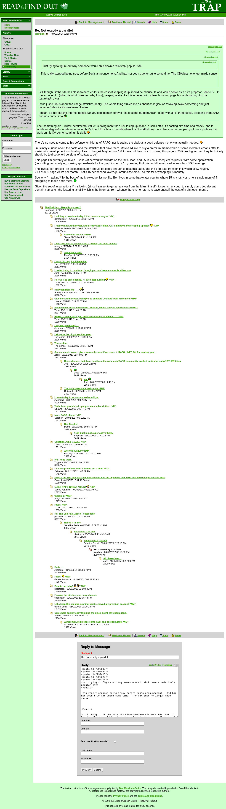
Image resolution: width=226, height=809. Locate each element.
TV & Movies (10, 58)
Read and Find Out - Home (53, 6)
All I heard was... (112, 558)
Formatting (167, 665)
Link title (85, 720)
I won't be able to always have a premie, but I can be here (85, 243)
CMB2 (7, 42)
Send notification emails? (95, 741)
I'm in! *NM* (60, 504)
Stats (165, 22)
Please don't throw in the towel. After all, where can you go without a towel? (96, 307)
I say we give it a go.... (66, 325)
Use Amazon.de (12, 198)
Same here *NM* (73, 252)
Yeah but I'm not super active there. (93, 433)
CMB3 (7, 45)
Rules (178, 22)
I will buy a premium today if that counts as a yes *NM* (84, 216)
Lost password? (11, 167)
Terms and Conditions (150, 796)
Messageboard (11, 28)
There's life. (60, 343)
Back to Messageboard (91, 22)
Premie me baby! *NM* (70, 586)
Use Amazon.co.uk (13, 195)
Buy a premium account (16, 181)
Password (7, 148)
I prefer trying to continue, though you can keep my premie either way (92, 270)
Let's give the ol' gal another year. (72, 334)
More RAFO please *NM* (67, 415)
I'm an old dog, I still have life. (70, 261)
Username (7, 140)
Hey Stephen (71, 424)
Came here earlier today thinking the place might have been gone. (90, 613)
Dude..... (58, 567)
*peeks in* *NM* (62, 496)
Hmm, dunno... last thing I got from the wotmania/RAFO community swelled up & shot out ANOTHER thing (122, 361)
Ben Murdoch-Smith (130, 788)
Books (7, 52)
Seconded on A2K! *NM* (77, 234)
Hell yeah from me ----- (69, 289)
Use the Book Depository (17, 189)
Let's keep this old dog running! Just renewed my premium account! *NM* (94, 604)
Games (8, 61)
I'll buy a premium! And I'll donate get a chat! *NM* (81, 468)
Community (10, 66)
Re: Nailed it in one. (84, 531)
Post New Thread (121, 22)
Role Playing (10, 64)
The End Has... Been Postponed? (63, 207)
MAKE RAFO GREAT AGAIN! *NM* (74, 487)
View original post (215, 47)
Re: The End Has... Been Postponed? (74, 513)
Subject (86, 653)
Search (141, 22)
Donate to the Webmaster (17, 186)
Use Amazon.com (13, 192)
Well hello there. (63, 459)
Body (85, 665)
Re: (87, 379)
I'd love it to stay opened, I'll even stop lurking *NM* (84, 279)
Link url (85, 728)
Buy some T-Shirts (13, 183)
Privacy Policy (121, 796)
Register (7, 165)
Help (154, 22)
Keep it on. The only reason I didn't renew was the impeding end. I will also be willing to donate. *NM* (109, 477)
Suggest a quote (21, 128)
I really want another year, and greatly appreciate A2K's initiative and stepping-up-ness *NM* (106, 225)
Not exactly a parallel (95, 540)
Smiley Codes (155, 665)
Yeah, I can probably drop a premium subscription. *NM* (85, 406)
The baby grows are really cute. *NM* (84, 388)
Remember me (13, 156)
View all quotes (8, 128)
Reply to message (130, 199)
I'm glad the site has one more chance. (75, 595)
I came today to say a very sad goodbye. (76, 397)
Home (7, 25)
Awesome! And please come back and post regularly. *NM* (96, 621)
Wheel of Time (11, 55)
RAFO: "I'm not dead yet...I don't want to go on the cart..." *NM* (88, 316)
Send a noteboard (47, 33)
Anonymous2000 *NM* (76, 450)
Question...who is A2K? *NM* (70, 442)
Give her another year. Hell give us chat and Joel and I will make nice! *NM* (95, 298)
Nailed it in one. (72, 522)
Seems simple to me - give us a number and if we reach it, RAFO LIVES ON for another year (104, 352)
